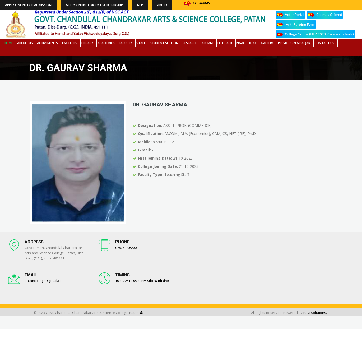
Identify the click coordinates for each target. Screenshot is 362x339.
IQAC (253, 43)
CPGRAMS (197, 2)
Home (8, 43)
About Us (25, 43)
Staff (141, 43)
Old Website (158, 280)
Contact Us (324, 43)
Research (190, 43)
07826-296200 (126, 247)
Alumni (207, 43)
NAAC (240, 43)
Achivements (47, 43)
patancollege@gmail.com (44, 280)
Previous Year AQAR (294, 43)
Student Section (164, 43)
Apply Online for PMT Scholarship (94, 5)
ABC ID (162, 5)
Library (87, 43)
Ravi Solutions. (315, 312)
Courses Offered (325, 15)
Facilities (69, 43)
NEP (140, 5)
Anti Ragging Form (296, 24)
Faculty (125, 43)
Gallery (267, 43)
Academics (106, 43)
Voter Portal (290, 15)
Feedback (224, 43)
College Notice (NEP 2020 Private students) (315, 34)
